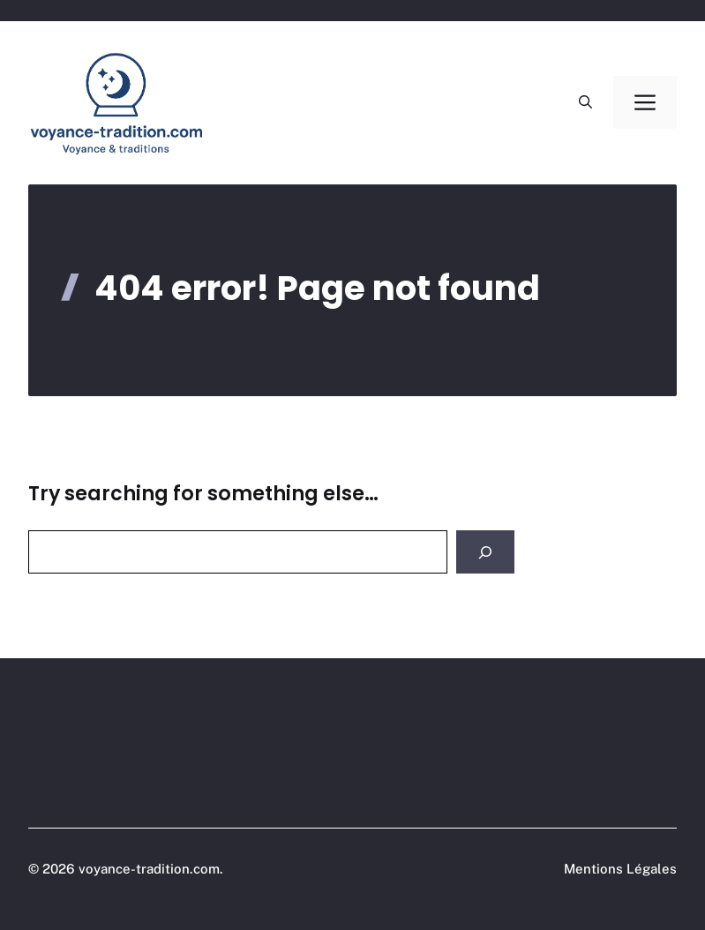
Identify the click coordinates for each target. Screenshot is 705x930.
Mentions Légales (620, 868)
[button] (585, 102)
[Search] (485, 552)
